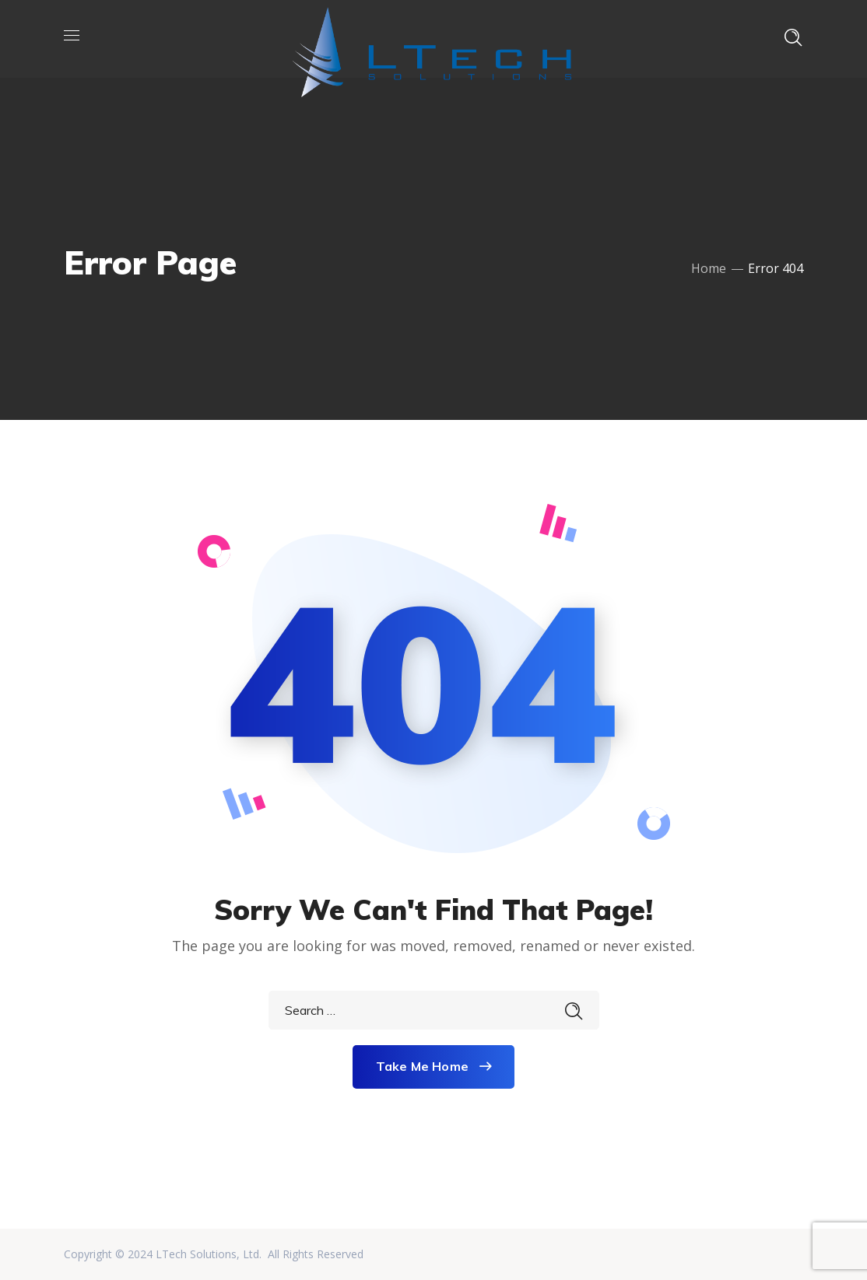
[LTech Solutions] (431, 37)
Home (708, 268)
